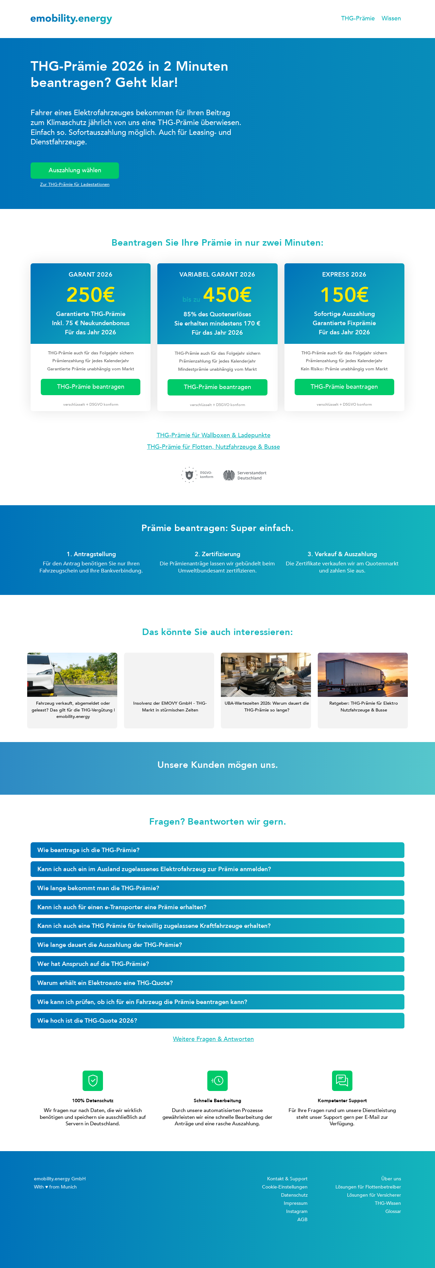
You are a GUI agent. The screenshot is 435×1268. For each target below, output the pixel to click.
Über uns (391, 1179)
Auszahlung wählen (75, 170)
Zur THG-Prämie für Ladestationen (74, 184)
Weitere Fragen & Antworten (213, 1039)
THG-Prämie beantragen (90, 387)
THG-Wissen (388, 1203)
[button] (358, 19)
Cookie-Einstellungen (285, 1187)
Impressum (296, 1203)
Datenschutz (294, 1195)
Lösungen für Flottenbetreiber (368, 1187)
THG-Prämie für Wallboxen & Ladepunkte (214, 436)
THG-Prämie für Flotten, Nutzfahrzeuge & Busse (213, 447)
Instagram (297, 1211)
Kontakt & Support (287, 1179)
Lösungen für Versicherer (374, 1195)
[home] (71, 19)
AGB (302, 1219)
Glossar (393, 1211)
